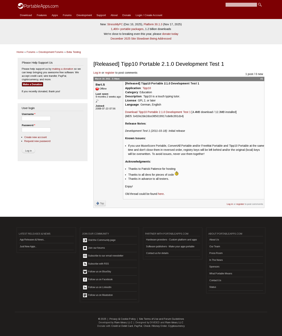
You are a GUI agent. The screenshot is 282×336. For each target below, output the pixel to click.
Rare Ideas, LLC (123, 322)
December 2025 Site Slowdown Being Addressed (141, 38)
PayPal (138, 326)
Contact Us (215, 280)
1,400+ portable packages (127, 29)
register (110, 72)
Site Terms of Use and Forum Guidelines (161, 319)
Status (212, 287)
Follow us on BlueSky (97, 272)
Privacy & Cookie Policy (122, 319)
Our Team (214, 246)
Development (84, 15)
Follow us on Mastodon (98, 295)
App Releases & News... (32, 239)
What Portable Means (220, 273)
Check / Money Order (155, 326)
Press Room (216, 253)
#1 (261, 79)
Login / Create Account (149, 15)
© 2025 (102, 319)
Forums (67, 15)
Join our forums (94, 248)
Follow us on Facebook (98, 280)
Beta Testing (74, 52)
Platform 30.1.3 (153, 24)
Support (101, 15)
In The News (216, 260)
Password (28, 125)
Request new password (37, 141)
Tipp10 (146, 88)
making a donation (62, 68)
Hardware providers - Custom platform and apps (171, 239)
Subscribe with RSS (96, 264)
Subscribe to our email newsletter (103, 256)
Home (20, 52)
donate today (170, 33)
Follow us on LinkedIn (97, 287)
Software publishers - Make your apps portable (170, 246)
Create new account (35, 137)
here (161, 193)
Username (28, 114)
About (114, 15)
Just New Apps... (28, 246)
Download (26, 15)
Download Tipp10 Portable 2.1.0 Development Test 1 (158, 112)
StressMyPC (115, 24)
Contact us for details (157, 253)
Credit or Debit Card (122, 326)
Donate (126, 15)
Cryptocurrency (176, 326)
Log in (97, 72)
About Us (214, 239)
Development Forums (51, 52)
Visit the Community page (99, 240)
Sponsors (214, 266)
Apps (55, 15)
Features (42, 15)
